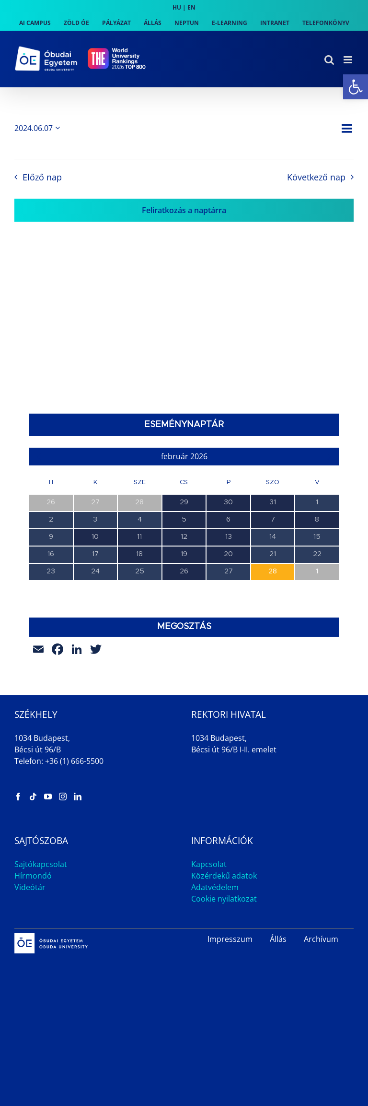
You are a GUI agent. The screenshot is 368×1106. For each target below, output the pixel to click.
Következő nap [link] (316, 177)
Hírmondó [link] (33, 875)
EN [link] (191, 7)
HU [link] (176, 7)
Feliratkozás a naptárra (184, 210)
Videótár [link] (30, 887)
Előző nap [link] (42, 177)
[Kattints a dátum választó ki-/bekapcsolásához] (38, 128)
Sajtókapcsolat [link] (40, 864)
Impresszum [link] (230, 939)
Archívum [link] (321, 939)
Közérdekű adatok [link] (224, 875)
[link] (355, 86)
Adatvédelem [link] (215, 887)
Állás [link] (278, 939)
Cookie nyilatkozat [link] (224, 898)
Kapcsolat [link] (209, 864)
